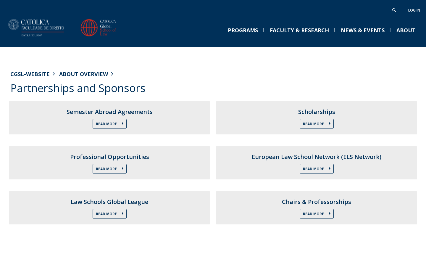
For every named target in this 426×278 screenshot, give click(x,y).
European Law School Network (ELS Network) (316, 157)
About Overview (83, 74)
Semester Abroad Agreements (110, 112)
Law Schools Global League (109, 202)
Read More (107, 123)
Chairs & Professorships (316, 202)
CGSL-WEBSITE (30, 74)
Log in (414, 10)
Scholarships (316, 112)
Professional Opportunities (109, 157)
